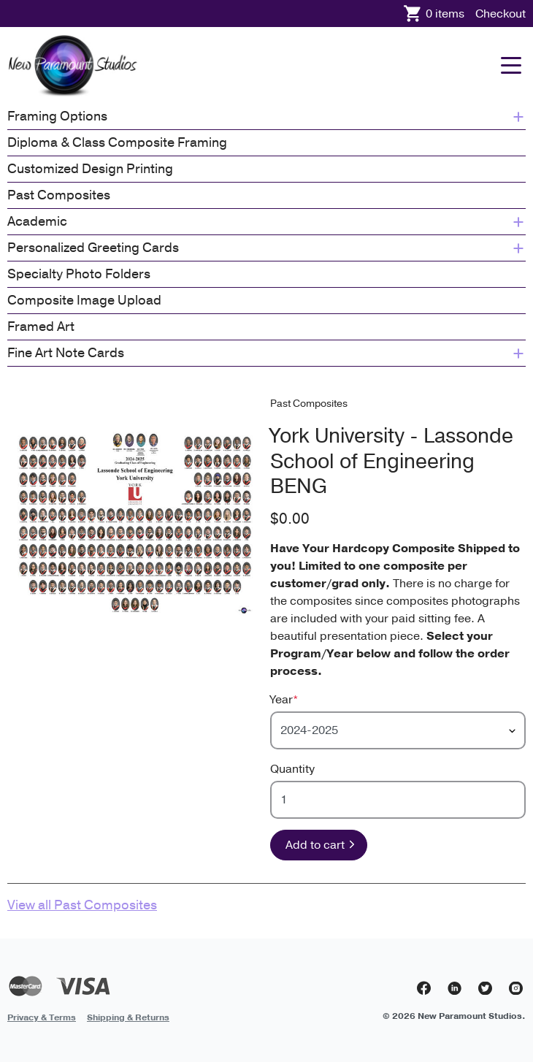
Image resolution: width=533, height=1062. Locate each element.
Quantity (292, 769)
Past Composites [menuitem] (58, 195)
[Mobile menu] (511, 65)
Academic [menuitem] (266, 221)
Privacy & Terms (41, 1017)
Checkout (500, 14)
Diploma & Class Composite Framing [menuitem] (117, 142)
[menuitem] (41, 1016)
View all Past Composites (82, 905)
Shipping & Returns (128, 1017)
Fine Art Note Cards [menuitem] (266, 353)
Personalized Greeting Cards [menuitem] (266, 247)
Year (284, 700)
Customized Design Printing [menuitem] (90, 168)
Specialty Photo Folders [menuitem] (78, 274)
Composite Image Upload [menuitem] (84, 300)
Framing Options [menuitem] (266, 116)
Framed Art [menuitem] (40, 326)
